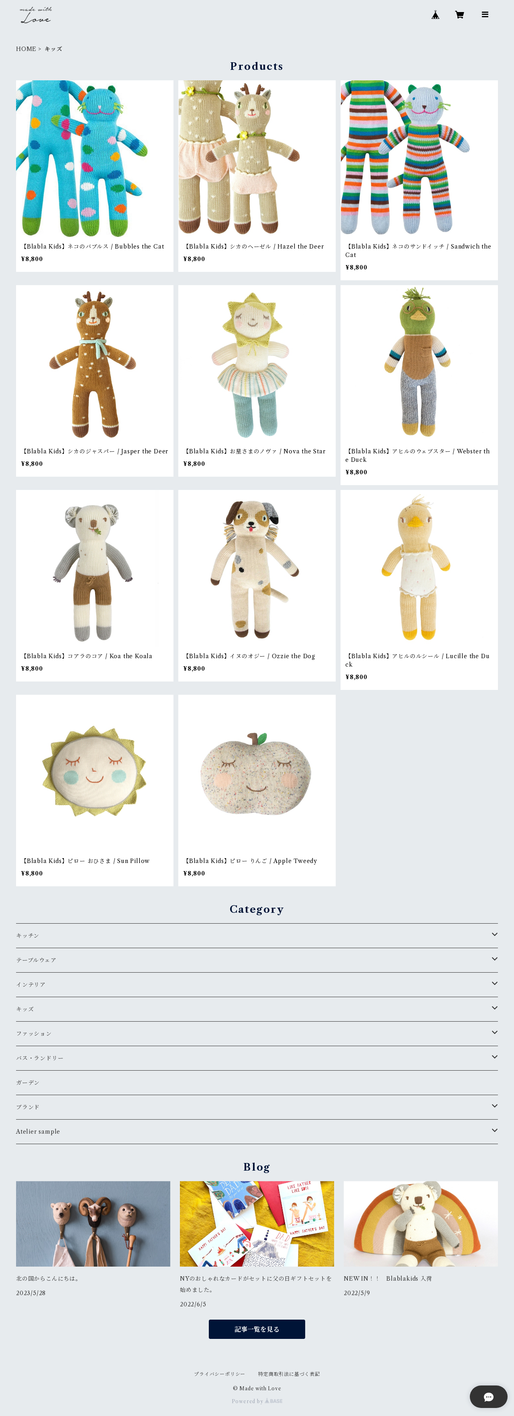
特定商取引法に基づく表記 (289, 1374)
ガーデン (28, 1082)
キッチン (27, 935)
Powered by (257, 1401)
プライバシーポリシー (219, 1374)
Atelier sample (38, 1131)
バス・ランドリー (39, 1058)
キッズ (25, 1009)
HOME (26, 49)
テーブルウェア (36, 960)
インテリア (31, 984)
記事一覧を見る (257, 1329)
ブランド (28, 1107)
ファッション (34, 1033)
